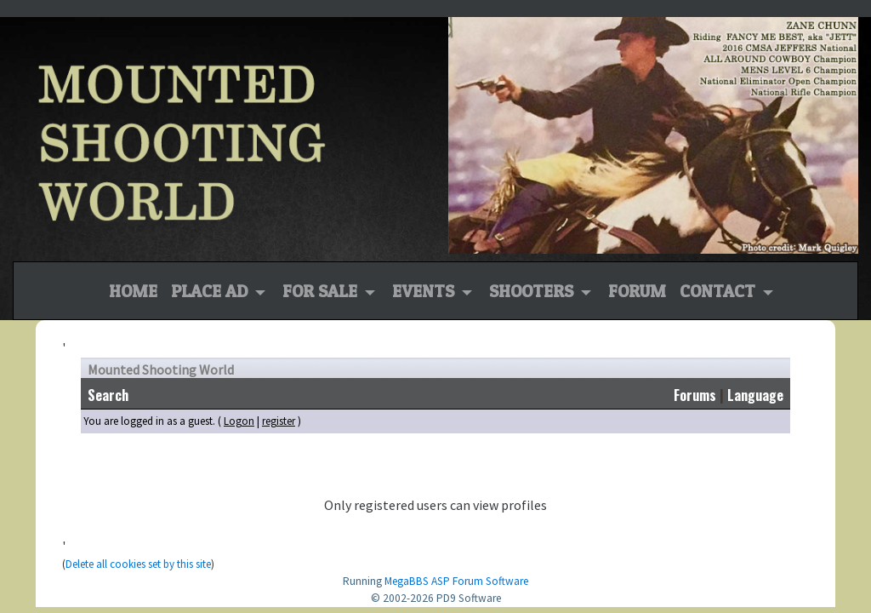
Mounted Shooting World (161, 369)
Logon (239, 421)
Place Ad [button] (211, 291)
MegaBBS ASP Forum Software (456, 581)
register (278, 421)
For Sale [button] (321, 291)
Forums (695, 395)
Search (108, 395)
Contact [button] (720, 291)
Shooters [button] (533, 291)
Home (133, 289)
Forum (637, 291)
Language (755, 395)
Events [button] (425, 291)
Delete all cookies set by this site (138, 564)
